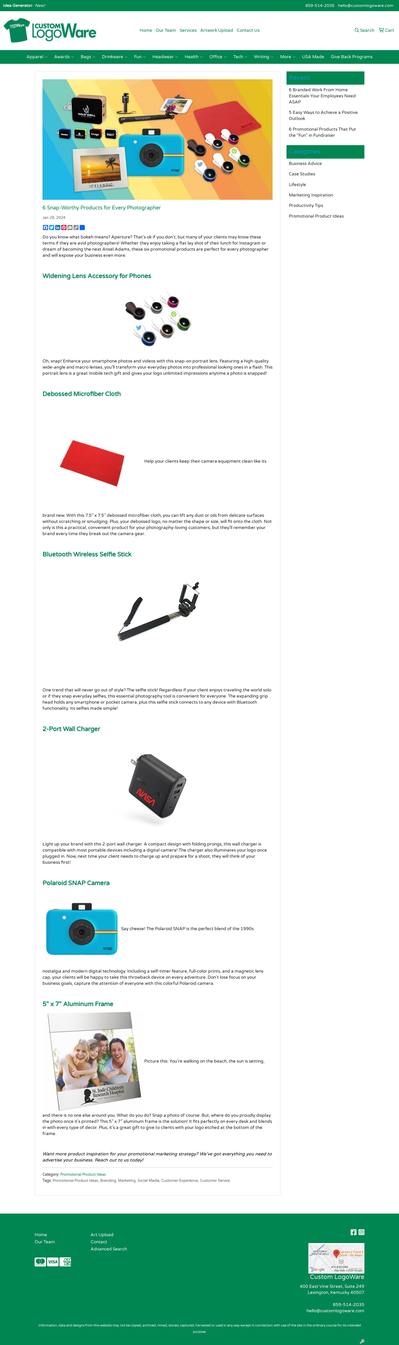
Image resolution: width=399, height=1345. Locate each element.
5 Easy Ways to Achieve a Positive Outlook (323, 115)
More (287, 57)
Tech (240, 57)
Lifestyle (297, 184)
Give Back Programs (352, 56)
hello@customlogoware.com (365, 5)
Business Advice (305, 163)
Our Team (166, 30)
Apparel (37, 57)
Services (188, 30)
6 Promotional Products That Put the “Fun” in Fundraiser (322, 132)
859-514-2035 (319, 5)
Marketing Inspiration (311, 195)
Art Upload (102, 1234)
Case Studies (302, 174)
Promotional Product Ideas (83, 1174)
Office (218, 57)
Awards (64, 57)
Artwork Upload (216, 30)
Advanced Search (109, 1249)
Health (194, 57)
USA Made (313, 56)
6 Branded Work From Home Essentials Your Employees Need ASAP (322, 96)
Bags (88, 57)
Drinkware (114, 57)
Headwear (165, 57)
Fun (140, 57)
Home (146, 30)
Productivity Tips (306, 205)
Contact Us (248, 30)
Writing (264, 57)
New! (39, 5)
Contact (99, 1242)
